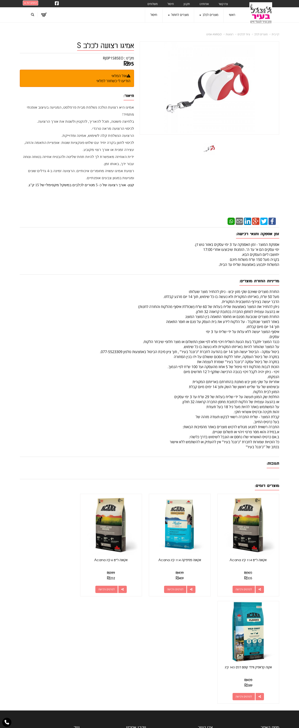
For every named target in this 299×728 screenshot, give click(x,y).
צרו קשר (140, 634)
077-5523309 (194, 645)
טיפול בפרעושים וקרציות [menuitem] (263, 679)
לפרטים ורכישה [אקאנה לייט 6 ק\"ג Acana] (112, 587)
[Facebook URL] (57, 3)
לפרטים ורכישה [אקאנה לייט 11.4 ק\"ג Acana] (245, 587)
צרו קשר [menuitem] (223, 4)
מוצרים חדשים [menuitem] (270, 641)
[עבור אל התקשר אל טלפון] (7, 722)
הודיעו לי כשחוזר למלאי (113, 80)
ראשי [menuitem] (232, 15)
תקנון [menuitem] (187, 4)
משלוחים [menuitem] (152, 4)
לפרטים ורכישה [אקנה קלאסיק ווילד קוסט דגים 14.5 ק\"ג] (45, 587)
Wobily (164, 720)
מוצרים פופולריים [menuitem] (268, 629)
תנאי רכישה (205, 650)
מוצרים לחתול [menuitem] (178, 15)
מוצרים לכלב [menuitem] (208, 15)
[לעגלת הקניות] (44, 15)
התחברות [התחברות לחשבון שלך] (30, 3)
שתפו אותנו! (126, 634)
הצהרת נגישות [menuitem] (269, 692)
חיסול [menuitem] (170, 4)
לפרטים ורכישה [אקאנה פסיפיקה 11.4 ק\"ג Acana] (178, 587)
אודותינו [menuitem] (204, 4)
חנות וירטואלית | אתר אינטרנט (121, 720)
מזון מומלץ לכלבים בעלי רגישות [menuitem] (260, 686)
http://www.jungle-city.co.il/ (125, 629)
